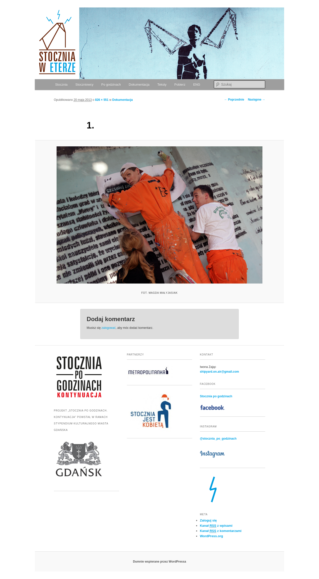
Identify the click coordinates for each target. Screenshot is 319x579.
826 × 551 (101, 100)
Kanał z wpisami (216, 526)
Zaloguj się (208, 520)
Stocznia (61, 84)
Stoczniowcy (84, 84)
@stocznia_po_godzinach (218, 438)
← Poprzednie (234, 99)
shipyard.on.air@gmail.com (219, 371)
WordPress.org (211, 536)
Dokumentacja (139, 84)
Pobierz (179, 84)
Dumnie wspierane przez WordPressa (159, 561)
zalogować (108, 328)
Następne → (256, 99)
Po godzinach (111, 84)
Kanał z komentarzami (220, 531)
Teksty (161, 84)
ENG (196, 84)
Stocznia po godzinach (216, 396)
